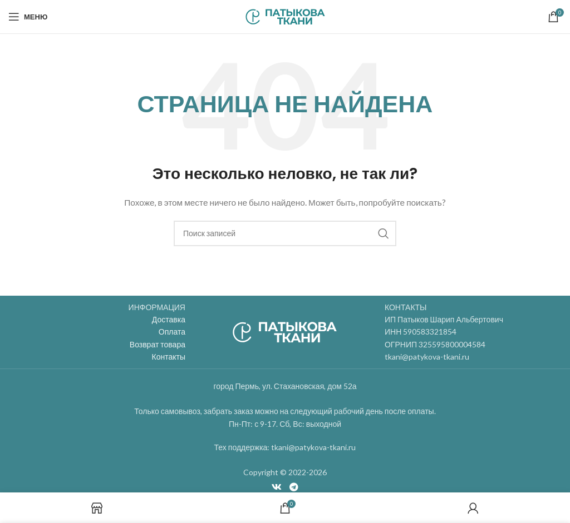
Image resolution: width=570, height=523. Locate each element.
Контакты (168, 356)
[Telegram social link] (294, 487)
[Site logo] (285, 16)
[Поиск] (285, 233)
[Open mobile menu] (28, 17)
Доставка (168, 319)
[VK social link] (277, 487)
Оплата (172, 331)
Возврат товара (157, 344)
